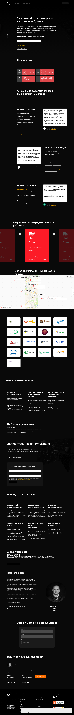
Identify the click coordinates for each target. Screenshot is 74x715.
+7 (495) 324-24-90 (16, 3)
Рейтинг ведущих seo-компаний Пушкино (44, 71)
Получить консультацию (22, 48)
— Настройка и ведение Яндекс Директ (53, 169)
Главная (8, 10)
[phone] (29, 41)
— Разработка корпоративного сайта (53, 165)
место (19, 72)
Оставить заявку (26, 642)
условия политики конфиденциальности (24, 479)
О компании (22, 699)
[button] (13, 564)
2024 (19, 74)
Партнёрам (22, 704)
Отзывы (21, 706)
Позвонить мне (13, 482)
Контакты (22, 701)
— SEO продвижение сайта (23, 129)
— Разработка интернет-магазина (24, 127)
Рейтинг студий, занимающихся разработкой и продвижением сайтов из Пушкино (44, 79)
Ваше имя (11, 469)
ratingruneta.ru (25, 74)
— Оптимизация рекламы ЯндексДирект (26, 130)
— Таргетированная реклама (23, 132)
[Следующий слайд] (54, 246)
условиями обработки (38, 710)
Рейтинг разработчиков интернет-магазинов (26, 78)
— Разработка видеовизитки (23, 134)
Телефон (22, 634)
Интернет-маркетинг (16, 10)
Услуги (12, 10)
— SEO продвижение (49, 167)
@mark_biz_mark (11, 682)
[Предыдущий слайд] (20, 246)
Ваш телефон (11, 473)
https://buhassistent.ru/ (22, 189)
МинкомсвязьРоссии (12, 706)
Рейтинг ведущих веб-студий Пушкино (25, 72)
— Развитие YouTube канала (51, 171)
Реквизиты (22, 697)
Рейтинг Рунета (53, 129)
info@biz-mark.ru (26, 3)
